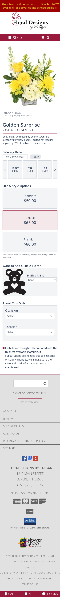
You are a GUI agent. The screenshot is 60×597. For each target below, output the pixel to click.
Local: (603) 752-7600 (30, 485)
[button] (30, 521)
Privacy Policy (15, 578)
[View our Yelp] (35, 460)
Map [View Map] (30, 594)
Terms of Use (30, 584)
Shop (15, 37)
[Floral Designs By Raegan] (30, 28)
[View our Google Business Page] (30, 460)
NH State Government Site (43, 572)
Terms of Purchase (40, 578)
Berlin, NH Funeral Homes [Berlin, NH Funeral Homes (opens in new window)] (22, 556)
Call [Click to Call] (10, 594)
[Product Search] (30, 383)
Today (35, 156)
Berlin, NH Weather (12, 572)
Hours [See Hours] (50, 594)
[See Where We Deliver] (30, 402)
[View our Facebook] (24, 460)
